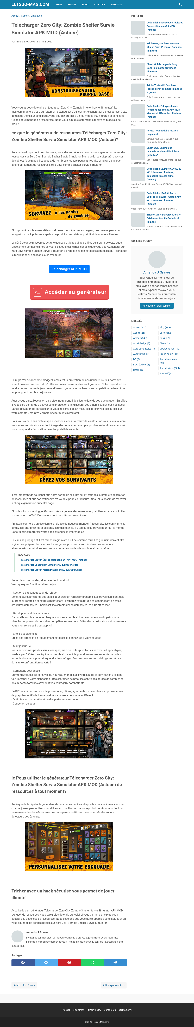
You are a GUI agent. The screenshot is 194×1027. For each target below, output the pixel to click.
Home (58, 4)
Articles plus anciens (113, 985)
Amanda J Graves (157, 272)
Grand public (169, 354)
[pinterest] (69, 962)
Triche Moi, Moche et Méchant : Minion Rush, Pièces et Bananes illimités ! (164, 47)
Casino (165, 338)
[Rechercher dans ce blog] (181, 4)
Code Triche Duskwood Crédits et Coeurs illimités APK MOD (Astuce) (165, 26)
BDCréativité (141, 364)
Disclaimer (78, 1010)
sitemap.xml (125, 1010)
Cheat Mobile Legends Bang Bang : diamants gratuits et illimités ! (162, 68)
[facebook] (23, 962)
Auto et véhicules (144, 348)
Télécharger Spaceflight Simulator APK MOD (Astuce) (50, 564)
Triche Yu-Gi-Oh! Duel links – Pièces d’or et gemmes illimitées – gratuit (164, 89)
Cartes (166, 332)
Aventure (141, 354)
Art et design (141, 343)
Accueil (66, 1010)
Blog (85, 4)
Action (139, 327)
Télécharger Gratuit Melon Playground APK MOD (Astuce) (52, 569)
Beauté (138, 370)
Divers (165, 343)
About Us (117, 4)
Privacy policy (94, 1010)
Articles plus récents (24, 985)
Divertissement (170, 348)
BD (136, 359)
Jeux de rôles (170, 368)
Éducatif (166, 373)
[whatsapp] (92, 962)
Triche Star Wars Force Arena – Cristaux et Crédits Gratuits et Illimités (164, 218)
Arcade (140, 338)
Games (72, 4)
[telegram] (115, 962)
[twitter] (46, 962)
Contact (99, 4)
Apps (139, 332)
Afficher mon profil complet (157, 305)
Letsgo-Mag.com (30, 4)
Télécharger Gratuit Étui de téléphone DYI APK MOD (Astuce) (54, 560)
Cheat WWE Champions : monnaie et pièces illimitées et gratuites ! (163, 151)
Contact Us (110, 1010)
